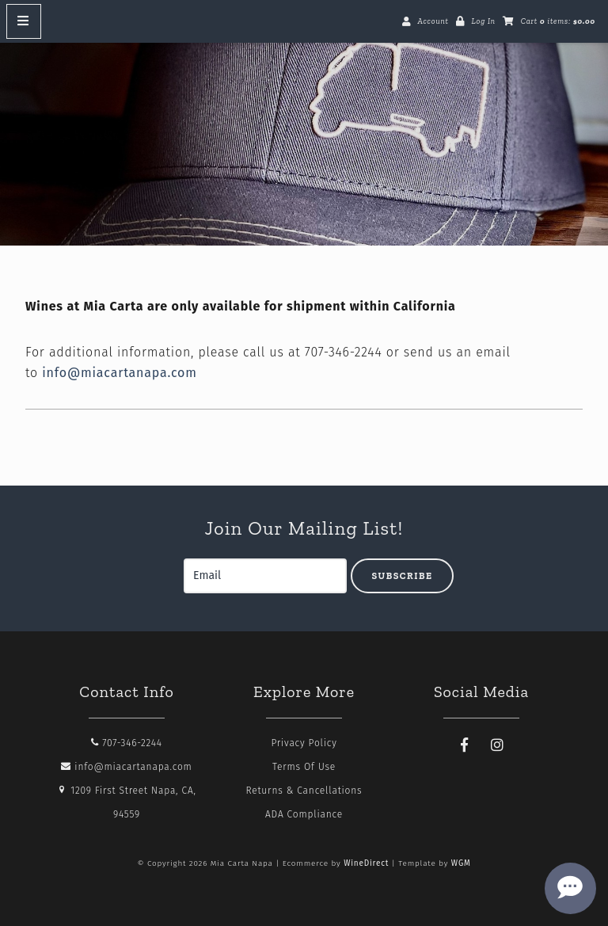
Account (432, 21)
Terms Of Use (304, 766)
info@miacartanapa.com (119, 372)
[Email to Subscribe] (265, 575)
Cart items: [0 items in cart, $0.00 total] (558, 21)
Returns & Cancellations (304, 790)
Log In (483, 21)
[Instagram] (498, 745)
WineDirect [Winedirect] (366, 863)
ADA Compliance (304, 814)
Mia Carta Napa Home (304, 135)
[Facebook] (464, 745)
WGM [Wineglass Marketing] (461, 863)
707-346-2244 (126, 743)
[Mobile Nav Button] (23, 21)
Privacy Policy (303, 743)
